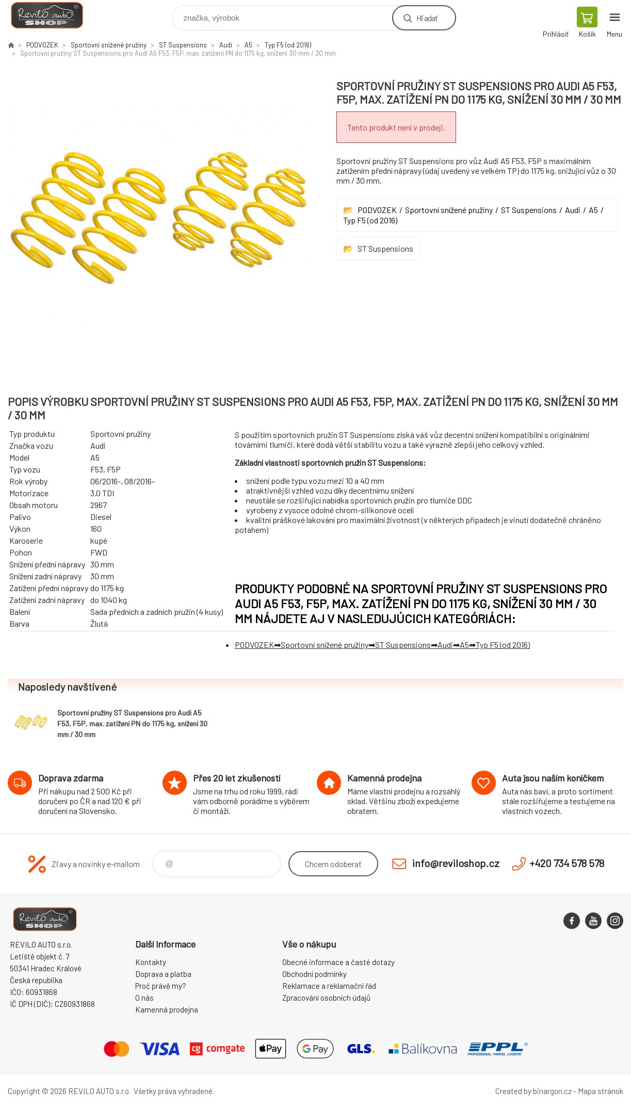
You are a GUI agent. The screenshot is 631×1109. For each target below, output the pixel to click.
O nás (144, 997)
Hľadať (427, 18)
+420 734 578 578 (566, 863)
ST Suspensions (183, 45)
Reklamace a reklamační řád (329, 985)
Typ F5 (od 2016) (288, 45)
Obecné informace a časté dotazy (338, 962)
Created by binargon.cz (533, 1091)
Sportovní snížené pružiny (109, 45)
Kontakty (150, 962)
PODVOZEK (42, 45)
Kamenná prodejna (166, 1009)
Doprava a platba (163, 973)
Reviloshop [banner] (53, 15)
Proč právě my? (160, 985)
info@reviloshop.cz (455, 863)
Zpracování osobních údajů (326, 997)
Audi (225, 45)
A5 (248, 45)
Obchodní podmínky (314, 973)
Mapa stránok (600, 1091)
